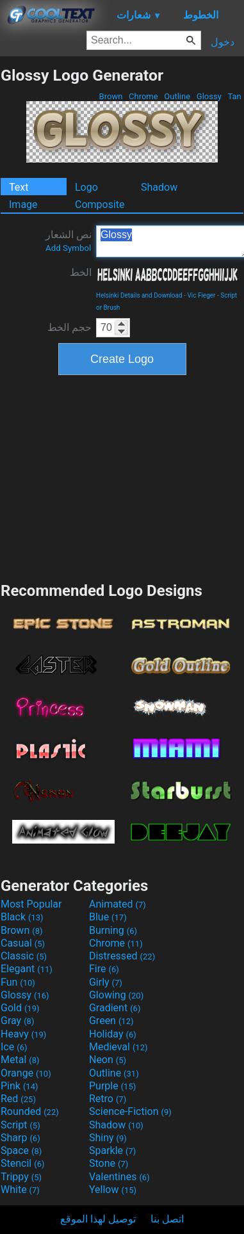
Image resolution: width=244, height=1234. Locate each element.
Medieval (118, 1047)
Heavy (23, 1034)
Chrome (143, 96)
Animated (117, 904)
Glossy (209, 96)
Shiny (108, 1138)
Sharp (20, 1138)
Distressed (122, 956)
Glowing (116, 995)
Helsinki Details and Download (139, 295)
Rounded (30, 1111)
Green (111, 1020)
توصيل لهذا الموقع (98, 1219)
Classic (24, 956)
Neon (107, 1060)
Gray (17, 1020)
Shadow (159, 187)
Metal (20, 1060)
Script (20, 1125)
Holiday (112, 1034)
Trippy (21, 1177)
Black (22, 917)
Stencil (22, 1163)
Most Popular (31, 904)
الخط (81, 272)
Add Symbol (68, 248)
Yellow (112, 1189)
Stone (108, 1163)
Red (18, 1099)
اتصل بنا (167, 1219)
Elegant (27, 969)
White (20, 1189)
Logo (86, 187)
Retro (107, 1099)
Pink (19, 1086)
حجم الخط (69, 327)
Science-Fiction (130, 1111)
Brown (110, 96)
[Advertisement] (122, 476)
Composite (100, 204)
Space (21, 1150)
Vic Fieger (201, 295)
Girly (105, 982)
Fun (18, 982)
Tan (234, 96)
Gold (20, 1008)
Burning (113, 930)
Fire (104, 969)
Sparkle (112, 1150)
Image (23, 204)
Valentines (119, 1177)
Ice (14, 1047)
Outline (177, 96)
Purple (112, 1086)
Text (18, 187)
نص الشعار (68, 240)
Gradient (114, 1008)
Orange (26, 1073)
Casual (23, 943)
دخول (222, 42)
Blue (108, 917)
